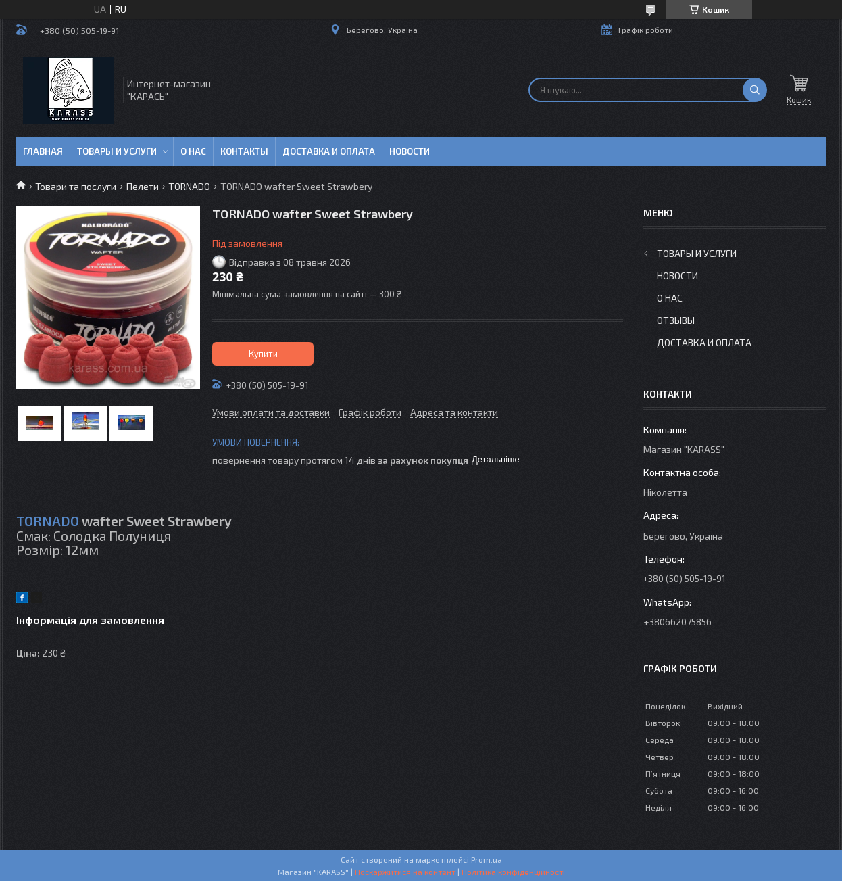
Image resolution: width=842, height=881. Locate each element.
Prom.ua (486, 859)
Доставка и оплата (328, 151)
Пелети (142, 186)
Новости (409, 151)
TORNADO (189, 186)
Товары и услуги (117, 151)
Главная (43, 151)
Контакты (244, 151)
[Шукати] (755, 90)
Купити (263, 353)
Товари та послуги (75, 186)
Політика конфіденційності (513, 871)
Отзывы (676, 320)
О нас (193, 151)
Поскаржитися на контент (405, 871)
